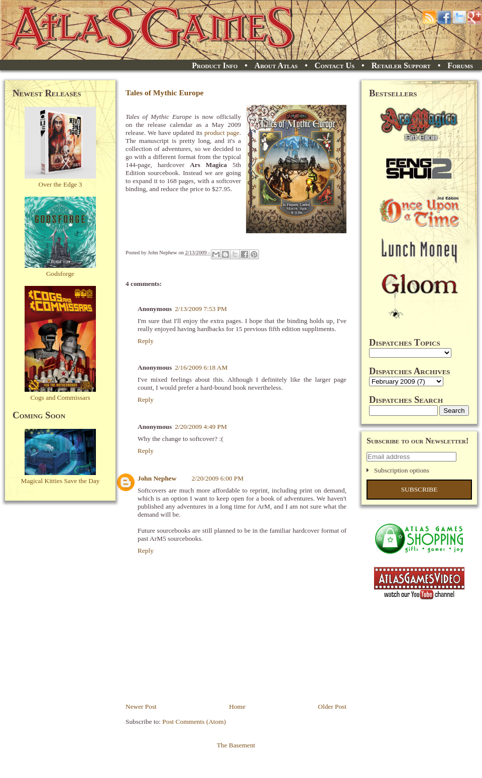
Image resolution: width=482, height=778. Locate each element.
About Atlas (276, 65)
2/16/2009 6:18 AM (201, 367)
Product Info (214, 65)
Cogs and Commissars (60, 397)
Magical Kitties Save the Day (60, 481)
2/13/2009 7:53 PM (201, 309)
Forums (460, 65)
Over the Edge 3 (60, 184)
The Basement (236, 745)
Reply (146, 341)
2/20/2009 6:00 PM (217, 478)
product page (221, 132)
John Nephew (157, 478)
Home (237, 706)
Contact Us (334, 65)
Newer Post (141, 706)
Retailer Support (401, 65)
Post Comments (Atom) (194, 721)
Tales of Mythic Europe (165, 92)
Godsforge (60, 273)
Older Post (332, 706)
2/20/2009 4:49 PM (201, 426)
